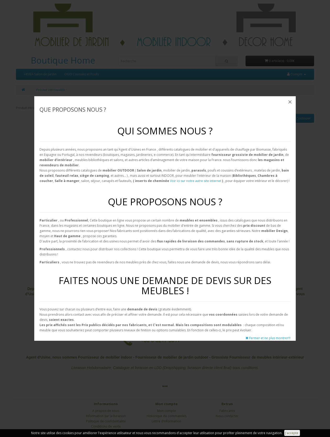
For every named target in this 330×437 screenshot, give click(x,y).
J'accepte (292, 433)
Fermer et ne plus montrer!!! (268, 338)
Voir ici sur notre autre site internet (195, 181)
